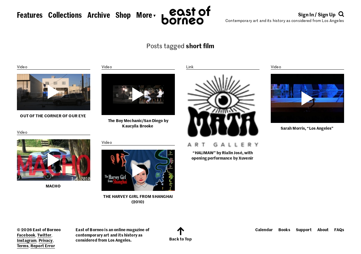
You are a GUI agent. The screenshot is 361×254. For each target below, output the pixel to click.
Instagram (26, 240)
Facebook (26, 235)
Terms (22, 245)
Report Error (42, 245)
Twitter (44, 235)
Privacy (46, 240)
